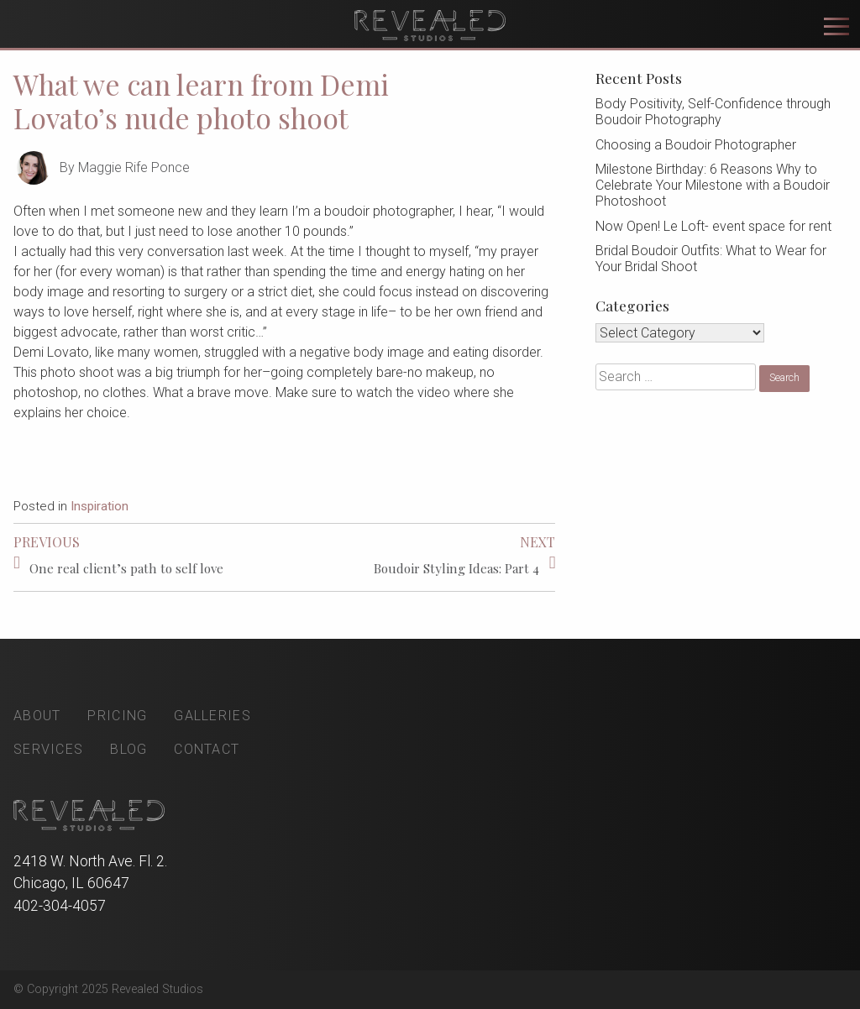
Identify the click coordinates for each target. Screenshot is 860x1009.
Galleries (212, 716)
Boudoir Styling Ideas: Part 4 (456, 568)
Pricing (117, 716)
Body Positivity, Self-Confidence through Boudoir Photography (713, 112)
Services (48, 749)
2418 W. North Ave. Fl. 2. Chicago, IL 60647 (90, 872)
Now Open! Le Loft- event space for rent (713, 226)
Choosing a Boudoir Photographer (695, 145)
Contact (206, 749)
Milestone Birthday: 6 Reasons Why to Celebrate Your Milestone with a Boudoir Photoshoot (712, 185)
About (36, 716)
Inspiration (99, 506)
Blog (128, 749)
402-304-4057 (59, 905)
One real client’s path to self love (126, 568)
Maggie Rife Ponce (134, 167)
